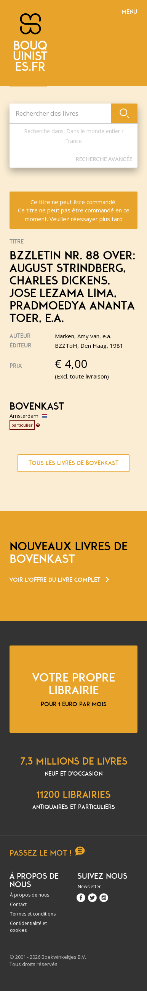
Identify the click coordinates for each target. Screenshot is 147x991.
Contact (18, 904)
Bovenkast (37, 406)
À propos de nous (29, 895)
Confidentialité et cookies (28, 926)
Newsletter (89, 886)
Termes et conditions (33, 914)
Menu (129, 11)
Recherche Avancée (103, 159)
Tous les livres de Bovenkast (73, 463)
